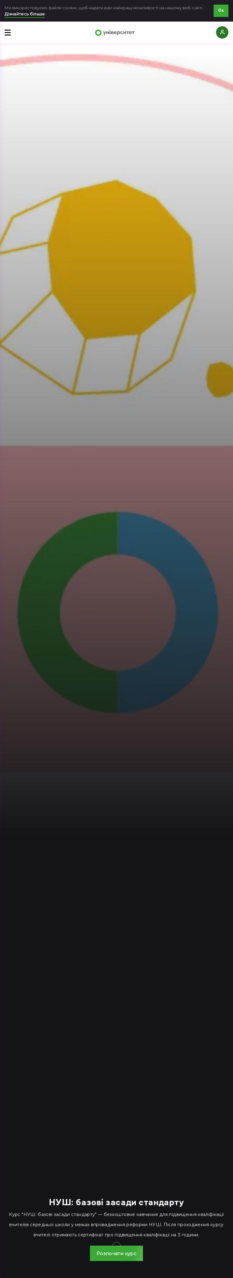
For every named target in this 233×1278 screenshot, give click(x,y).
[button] (116, 1253)
